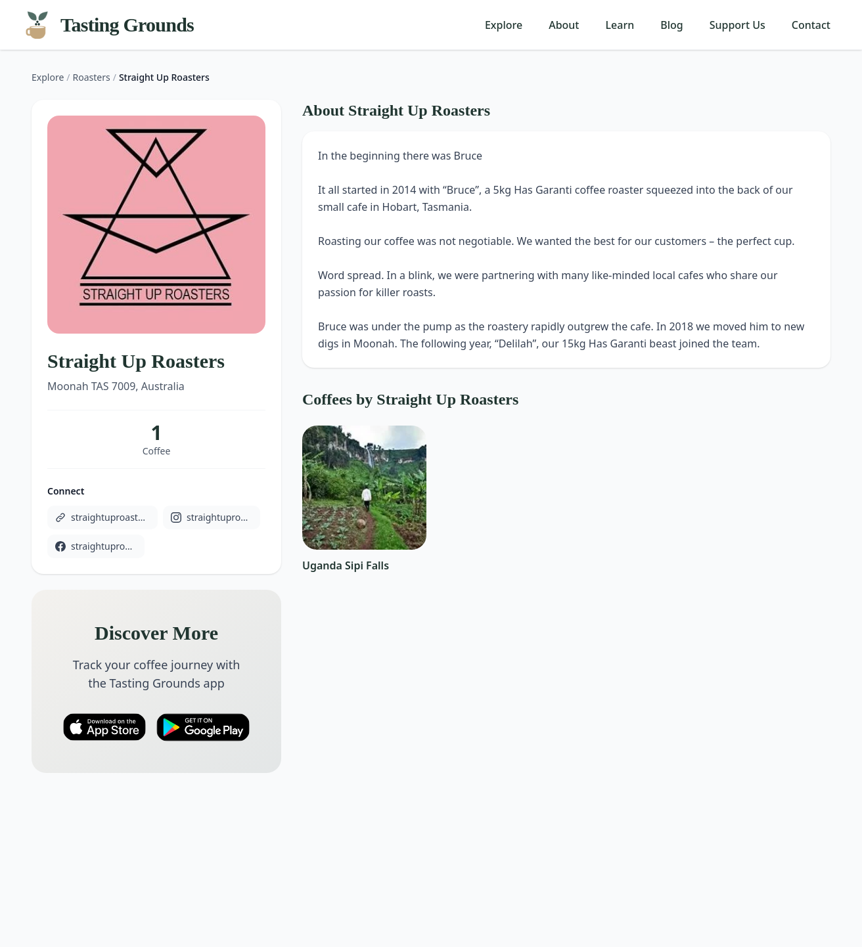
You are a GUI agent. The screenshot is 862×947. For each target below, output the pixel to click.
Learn (620, 25)
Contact (811, 25)
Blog (671, 25)
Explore (503, 25)
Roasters (91, 77)
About (564, 25)
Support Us (737, 25)
